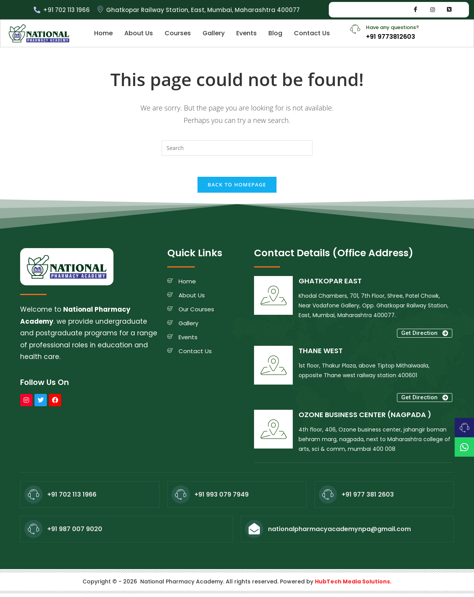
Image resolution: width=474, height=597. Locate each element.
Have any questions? (392, 27)
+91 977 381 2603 (368, 497)
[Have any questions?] (355, 29)
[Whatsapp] (449, 10)
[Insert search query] (237, 148)
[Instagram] (432, 10)
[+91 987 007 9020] (33, 532)
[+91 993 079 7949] (181, 497)
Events (246, 33)
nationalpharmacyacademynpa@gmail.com (339, 531)
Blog (275, 33)
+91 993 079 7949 (221, 497)
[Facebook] (415, 10)
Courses (178, 33)
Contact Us (312, 33)
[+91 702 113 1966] (33, 497)
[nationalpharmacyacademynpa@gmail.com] (254, 532)
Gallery (214, 33)
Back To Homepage (237, 187)
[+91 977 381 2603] (328, 497)
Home (103, 33)
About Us (138, 33)
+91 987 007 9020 (74, 531)
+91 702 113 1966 (71, 497)
